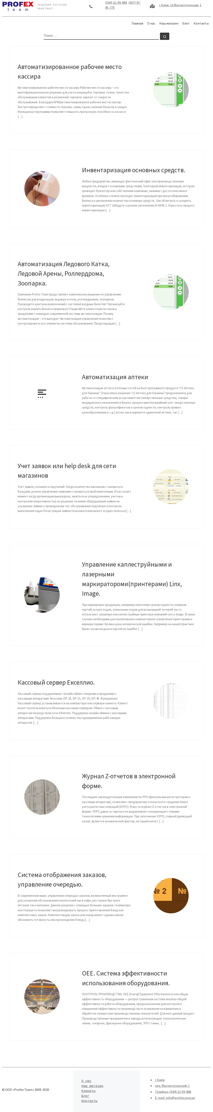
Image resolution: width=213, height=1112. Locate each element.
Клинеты (88, 1091)
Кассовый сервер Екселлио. (56, 682)
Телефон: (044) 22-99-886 (173, 1092)
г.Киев (160, 1080)
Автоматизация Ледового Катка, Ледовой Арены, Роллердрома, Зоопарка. (63, 273)
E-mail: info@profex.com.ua (175, 1098)
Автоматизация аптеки (115, 377)
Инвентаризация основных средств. (133, 170)
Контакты (89, 1101)
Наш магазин (92, 1086)
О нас (86, 1081)
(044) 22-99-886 (116, 2)
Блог (85, 1096)
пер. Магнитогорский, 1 (172, 1086)
